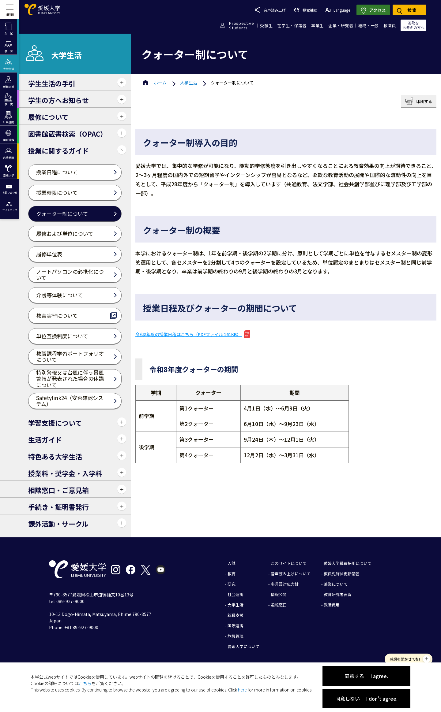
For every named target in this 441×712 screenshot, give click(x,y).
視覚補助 (305, 10)
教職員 (389, 26)
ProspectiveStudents (241, 25)
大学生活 (188, 83)
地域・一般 (368, 26)
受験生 (266, 26)
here (242, 690)
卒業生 (317, 26)
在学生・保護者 (292, 26)
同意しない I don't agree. (366, 698)
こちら (85, 683)
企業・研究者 (340, 26)
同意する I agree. (366, 676)
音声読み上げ (270, 10)
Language (337, 10)
